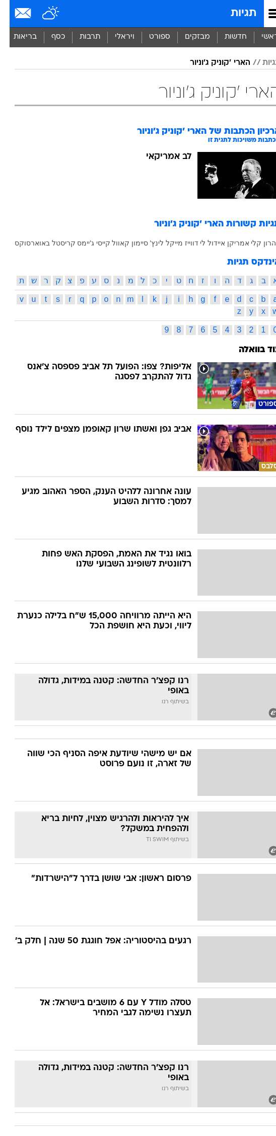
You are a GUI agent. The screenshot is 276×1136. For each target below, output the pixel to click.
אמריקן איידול (219, 243)
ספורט (150, 37)
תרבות (80, 37)
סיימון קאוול (120, 243)
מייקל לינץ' (157, 243)
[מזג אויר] (41, 13)
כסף (48, 37)
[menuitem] (226, 37)
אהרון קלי (256, 243)
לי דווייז (185, 243)
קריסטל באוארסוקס (35, 243)
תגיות (234, 13)
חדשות (226, 37)
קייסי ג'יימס (84, 243)
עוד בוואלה (250, 350)
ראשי (260, 37)
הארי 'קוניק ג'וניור (210, 63)
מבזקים (187, 37)
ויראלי (115, 37)
